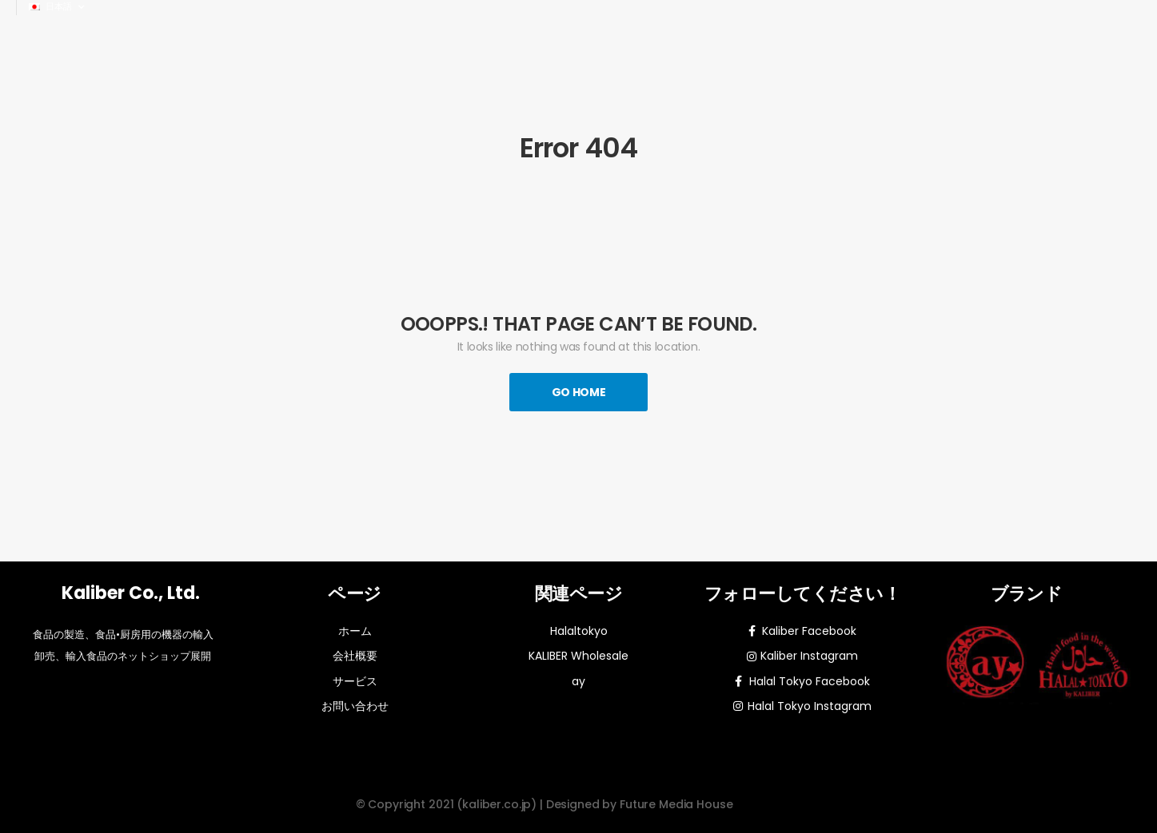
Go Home (579, 392)
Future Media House (676, 804)
